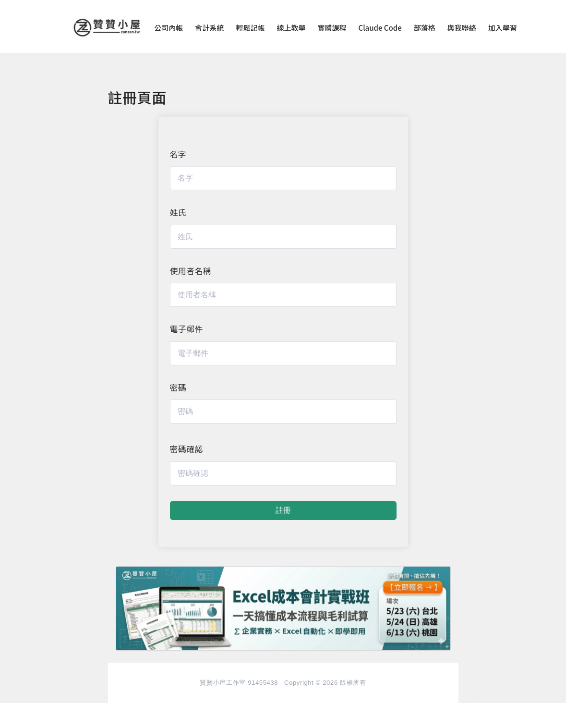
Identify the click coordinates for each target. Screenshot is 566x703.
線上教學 (291, 28)
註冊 (283, 510)
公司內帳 (168, 28)
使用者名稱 (191, 271)
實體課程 (331, 28)
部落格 (424, 28)
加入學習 (502, 28)
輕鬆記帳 (250, 28)
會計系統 (209, 28)
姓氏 (178, 212)
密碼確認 (186, 449)
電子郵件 (186, 329)
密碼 (178, 387)
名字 (178, 154)
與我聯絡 (461, 28)
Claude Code (379, 28)
